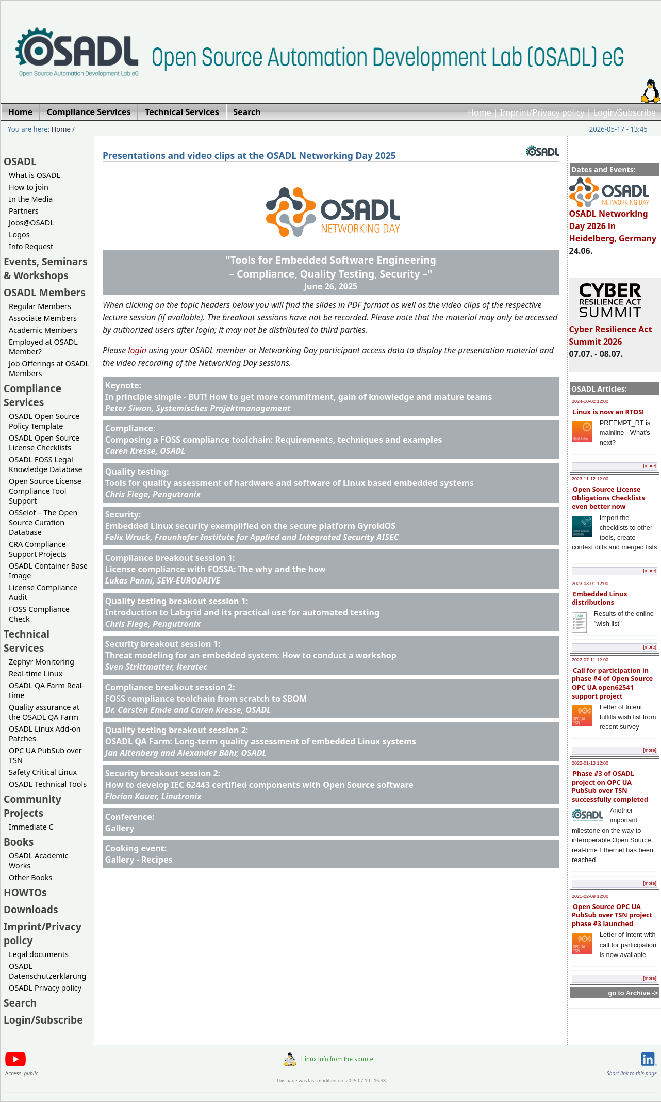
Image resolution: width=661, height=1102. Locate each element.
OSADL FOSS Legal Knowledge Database (45, 464)
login (137, 350)
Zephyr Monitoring (41, 662)
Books (19, 842)
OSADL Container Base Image (48, 570)
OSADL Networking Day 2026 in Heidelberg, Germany (613, 221)
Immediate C (31, 827)
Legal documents (39, 954)
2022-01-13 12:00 (590, 763)
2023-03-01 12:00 (590, 583)
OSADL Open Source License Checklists (44, 442)
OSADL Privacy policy (45, 988)
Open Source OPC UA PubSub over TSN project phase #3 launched (612, 915)
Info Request (31, 246)
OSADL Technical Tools (48, 784)
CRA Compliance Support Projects (38, 549)
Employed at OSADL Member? (43, 346)
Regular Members (40, 306)
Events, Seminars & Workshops (46, 268)
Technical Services (26, 641)
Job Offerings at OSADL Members (49, 368)
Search (20, 1003)
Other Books (30, 877)
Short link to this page (632, 1073)
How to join (28, 187)
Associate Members (43, 318)
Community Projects (32, 806)
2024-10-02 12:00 (590, 401)
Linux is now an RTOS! (608, 411)
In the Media (31, 199)
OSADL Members (45, 292)
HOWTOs (25, 892)
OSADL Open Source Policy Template (44, 421)
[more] (649, 465)
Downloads (31, 909)
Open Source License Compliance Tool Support (45, 491)
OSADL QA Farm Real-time (46, 690)
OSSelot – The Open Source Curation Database (43, 522)
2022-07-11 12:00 (590, 659)
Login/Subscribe (624, 112)
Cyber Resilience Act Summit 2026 (610, 330)
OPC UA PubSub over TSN (45, 755)
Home (479, 112)
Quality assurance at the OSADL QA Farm (44, 712)
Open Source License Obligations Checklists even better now (608, 497)
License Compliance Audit (43, 592)
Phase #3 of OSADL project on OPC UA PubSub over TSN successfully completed (610, 786)
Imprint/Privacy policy (542, 112)
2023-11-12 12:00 (590, 478)
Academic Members (43, 330)
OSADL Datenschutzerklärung (47, 971)
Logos (19, 234)
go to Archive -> (633, 993)
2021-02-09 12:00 (590, 896)
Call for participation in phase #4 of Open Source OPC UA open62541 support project (612, 683)
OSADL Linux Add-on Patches (45, 733)
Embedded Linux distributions (599, 598)
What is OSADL (34, 175)
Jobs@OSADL (31, 223)
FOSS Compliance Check (39, 614)
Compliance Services (32, 395)
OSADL (20, 161)
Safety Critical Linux (43, 772)
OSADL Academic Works (38, 860)
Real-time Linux (35, 673)
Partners (24, 211)
